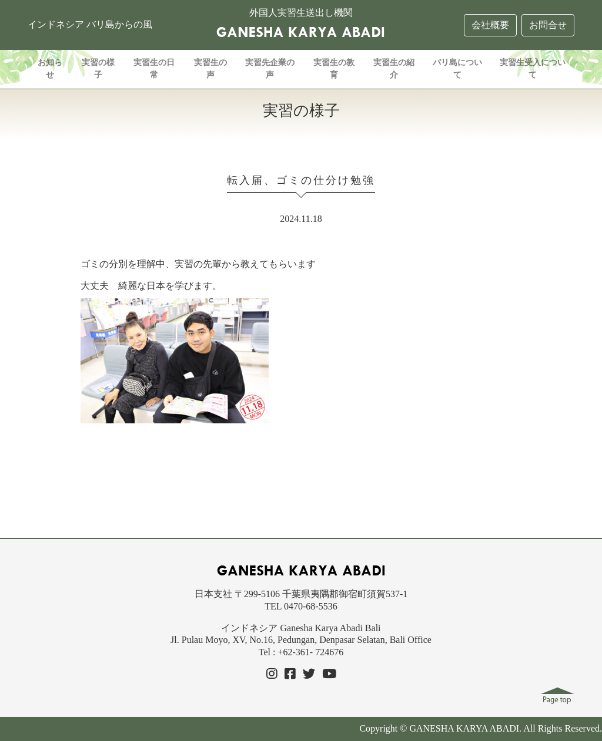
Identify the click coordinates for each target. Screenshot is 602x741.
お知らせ (50, 68)
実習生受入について (533, 68)
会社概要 (490, 25)
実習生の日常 (154, 68)
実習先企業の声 (270, 68)
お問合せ (548, 25)
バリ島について (457, 68)
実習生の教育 (333, 68)
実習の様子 (98, 68)
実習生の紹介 (393, 68)
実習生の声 (210, 68)
